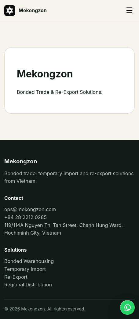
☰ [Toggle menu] (129, 10)
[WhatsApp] (127, 307)
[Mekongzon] (55, 10)
